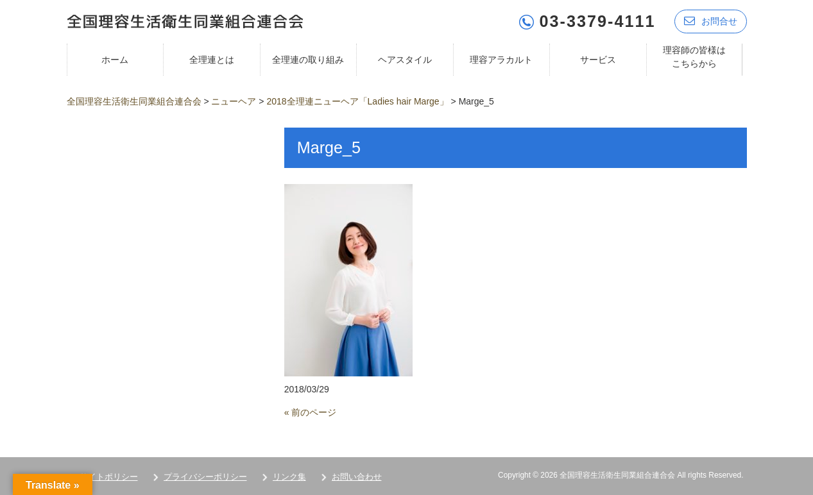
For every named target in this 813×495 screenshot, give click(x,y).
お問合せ (710, 20)
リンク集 (289, 477)
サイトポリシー (109, 477)
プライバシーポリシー (205, 477)
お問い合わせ (357, 477)
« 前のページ (310, 412)
